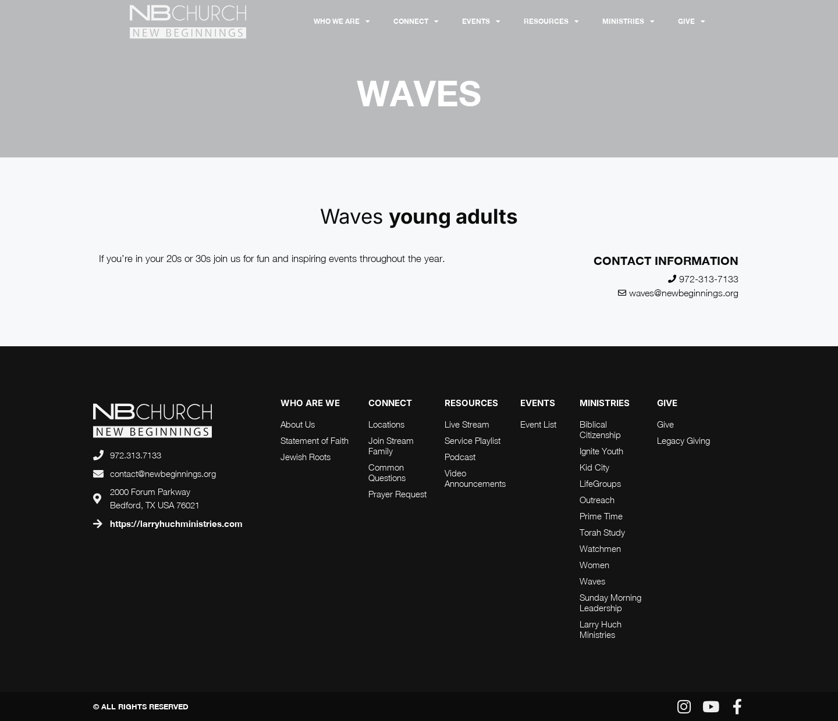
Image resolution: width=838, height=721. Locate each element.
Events (481, 21)
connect (390, 402)
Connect (416, 21)
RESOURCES (551, 21)
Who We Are (342, 21)
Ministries (628, 21)
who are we (310, 402)
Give (691, 21)
